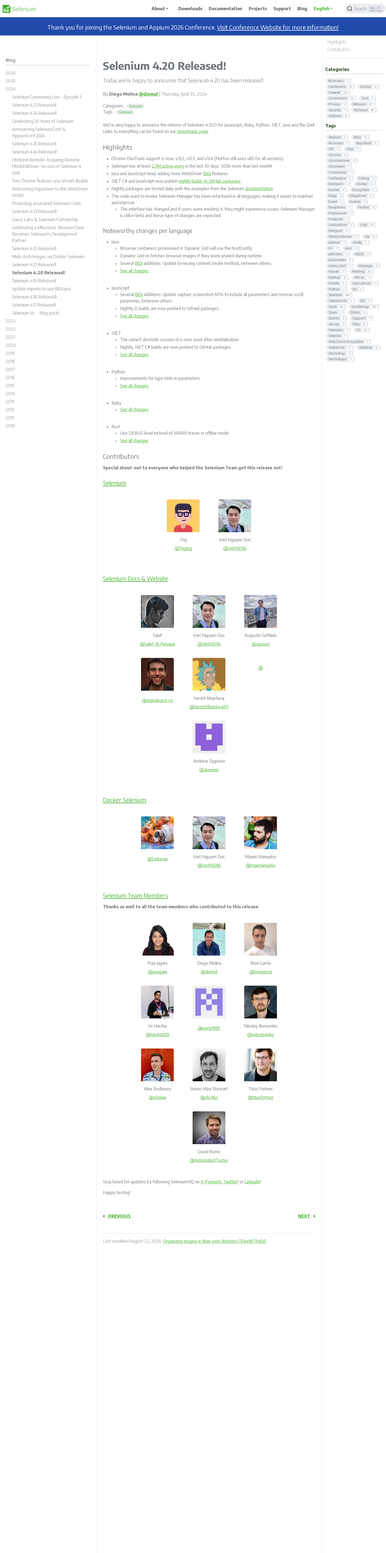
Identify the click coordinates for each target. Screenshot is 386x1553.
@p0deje (157, 1097)
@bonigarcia (260, 971)
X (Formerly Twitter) (220, 1181)
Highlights (336, 42)
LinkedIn (252, 1181)
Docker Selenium (124, 799)
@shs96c (209, 1097)
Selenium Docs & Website (135, 578)
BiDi (207, 173)
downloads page (192, 131)
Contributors (339, 49)
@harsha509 (157, 1034)
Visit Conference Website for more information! (278, 27)
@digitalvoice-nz (157, 700)
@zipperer (209, 769)
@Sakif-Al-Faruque (157, 644)
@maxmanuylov (260, 865)
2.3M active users (168, 166)
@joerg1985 (209, 1028)
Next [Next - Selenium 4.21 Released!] (306, 1216)
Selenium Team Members (135, 895)
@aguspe (261, 644)
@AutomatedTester (209, 1160)
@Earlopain (157, 859)
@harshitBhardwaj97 (209, 706)
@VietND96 (235, 548)
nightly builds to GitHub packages (209, 181)
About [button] (158, 8)
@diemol (148, 94)
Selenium (114, 483)
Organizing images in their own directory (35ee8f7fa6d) (214, 1241)
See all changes (134, 270)
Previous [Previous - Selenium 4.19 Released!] (117, 1216)
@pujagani (157, 971)
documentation (259, 188)
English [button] (322, 8)
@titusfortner (260, 1097)
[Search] (365, 8)
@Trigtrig (183, 548)
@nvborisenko (260, 1034)
